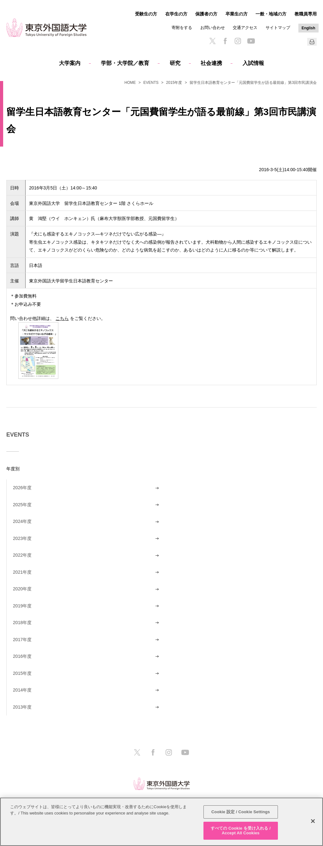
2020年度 (22, 588)
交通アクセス (245, 27)
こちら (62, 318)
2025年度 (22, 504)
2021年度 (22, 572)
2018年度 (22, 622)
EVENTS (151, 82)
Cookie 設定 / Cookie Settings (240, 811)
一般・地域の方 (270, 13)
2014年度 (22, 689)
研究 (175, 63)
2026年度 (22, 487)
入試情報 (253, 63)
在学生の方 (176, 13)
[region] (161, 821)
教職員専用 (306, 13)
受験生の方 (146, 13)
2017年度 (22, 639)
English (308, 28)
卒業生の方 (237, 13)
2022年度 (22, 555)
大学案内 (69, 63)
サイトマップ (278, 27)
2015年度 (174, 82)
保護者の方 (206, 13)
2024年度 (22, 521)
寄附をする (182, 27)
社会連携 (211, 63)
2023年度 (22, 538)
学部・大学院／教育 (125, 63)
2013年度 (22, 707)
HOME (130, 82)
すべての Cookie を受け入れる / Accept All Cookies (241, 831)
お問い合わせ (212, 27)
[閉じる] (313, 821)
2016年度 (22, 656)
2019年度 (22, 605)
